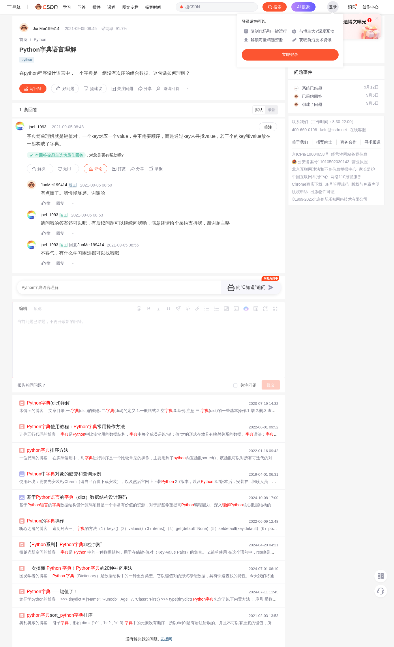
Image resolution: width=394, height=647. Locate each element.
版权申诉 (300, 191)
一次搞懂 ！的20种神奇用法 (79, 568)
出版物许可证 (322, 191)
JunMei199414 (46, 28)
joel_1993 (37, 127)
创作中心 (370, 7)
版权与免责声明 (365, 184)
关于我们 (300, 142)
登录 (333, 7)
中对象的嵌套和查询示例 (64, 473)
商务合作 (348, 142)
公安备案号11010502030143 (323, 161)
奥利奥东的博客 (33, 622)
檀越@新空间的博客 (37, 552)
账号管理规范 (337, 184)
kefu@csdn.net (333, 129)
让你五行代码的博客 (37, 434)
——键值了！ (52, 591)
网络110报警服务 (346, 176)
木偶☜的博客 (31, 410)
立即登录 (290, 54)
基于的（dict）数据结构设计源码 (77, 497)
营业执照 (360, 161)
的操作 (45, 520)
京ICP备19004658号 (310, 154)
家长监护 (367, 169)
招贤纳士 (324, 142)
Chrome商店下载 (307, 184)
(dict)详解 (48, 402)
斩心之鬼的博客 (33, 528)
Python (40, 39)
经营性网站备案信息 (349, 154)
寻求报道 (373, 142)
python (27, 60)
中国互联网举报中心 (310, 176)
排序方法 (47, 450)
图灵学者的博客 (33, 575)
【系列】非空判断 (64, 544)
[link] (23, 39)
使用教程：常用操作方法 (76, 426)
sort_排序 (60, 615)
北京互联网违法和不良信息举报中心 (324, 169)
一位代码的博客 (33, 458)
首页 (23, 39)
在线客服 (358, 129)
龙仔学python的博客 (37, 599)
